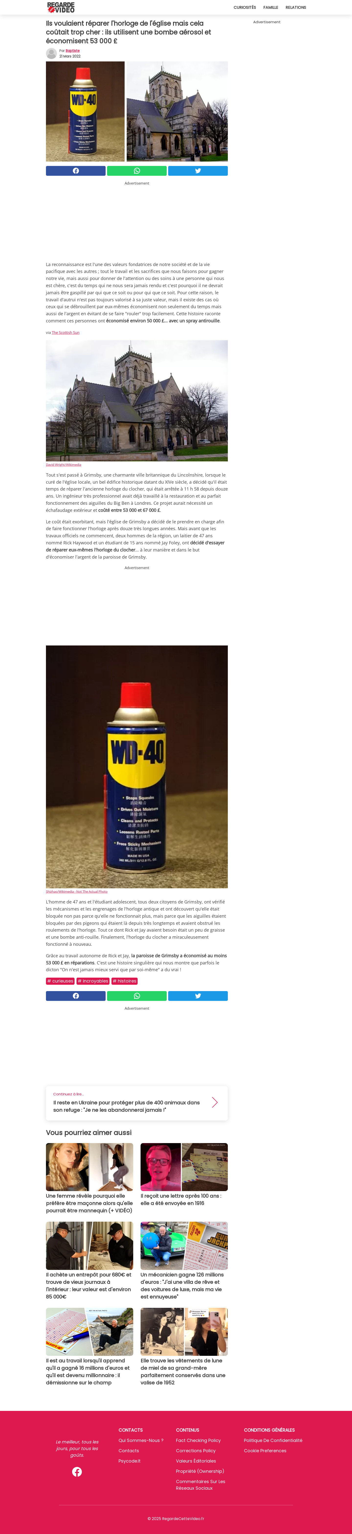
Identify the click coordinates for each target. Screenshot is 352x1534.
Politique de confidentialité (273, 1440)
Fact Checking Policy (198, 1440)
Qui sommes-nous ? (141, 1440)
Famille (270, 7)
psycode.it (130, 1461)
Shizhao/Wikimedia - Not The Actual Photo (77, 891)
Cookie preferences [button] (265, 1451)
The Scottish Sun (65, 332)
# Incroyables (93, 981)
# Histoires (124, 981)
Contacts (129, 1451)
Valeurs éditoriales (196, 1461)
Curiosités (245, 7)
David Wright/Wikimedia (63, 464)
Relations (296, 7)
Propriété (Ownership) (200, 1471)
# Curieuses (60, 981)
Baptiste (73, 50)
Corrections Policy (196, 1451)
